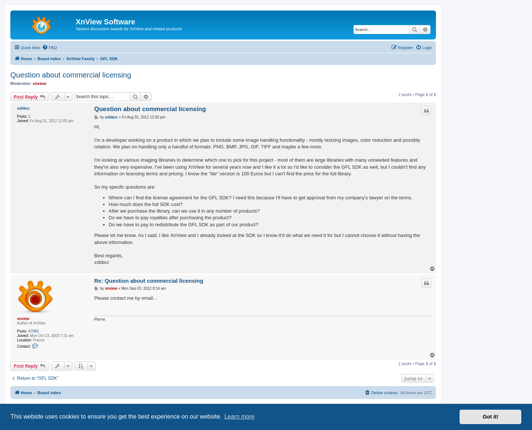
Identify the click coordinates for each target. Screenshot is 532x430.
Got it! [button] (490, 417)
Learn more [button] (239, 416)
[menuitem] (49, 47)
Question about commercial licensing (70, 75)
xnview (40, 83)
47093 (33, 331)
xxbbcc (23, 108)
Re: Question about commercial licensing (148, 281)
